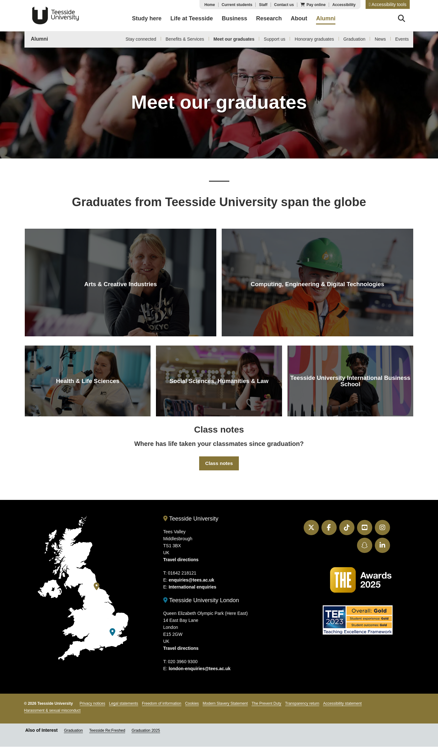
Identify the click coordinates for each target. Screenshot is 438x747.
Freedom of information (161, 704)
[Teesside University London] (112, 632)
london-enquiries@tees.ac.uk (200, 668)
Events (402, 39)
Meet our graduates (233, 39)
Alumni (39, 39)
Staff (263, 5)
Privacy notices (92, 704)
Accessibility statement (342, 704)
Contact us (284, 5)
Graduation (354, 39)
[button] (387, 4)
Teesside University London (201, 600)
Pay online (316, 5)
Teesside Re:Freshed (107, 731)
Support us (275, 39)
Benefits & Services (184, 39)
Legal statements (123, 704)
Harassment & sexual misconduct (52, 711)
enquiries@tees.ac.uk (191, 580)
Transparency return (302, 704)
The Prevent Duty (266, 704)
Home (209, 5)
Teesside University (55, 15)
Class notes (219, 463)
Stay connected (140, 39)
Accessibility (343, 5)
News (380, 39)
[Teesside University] (96, 586)
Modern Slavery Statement (225, 704)
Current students (237, 5)
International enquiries (192, 587)
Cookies (192, 704)
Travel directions (181, 559)
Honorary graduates (314, 39)
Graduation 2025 (145, 731)
